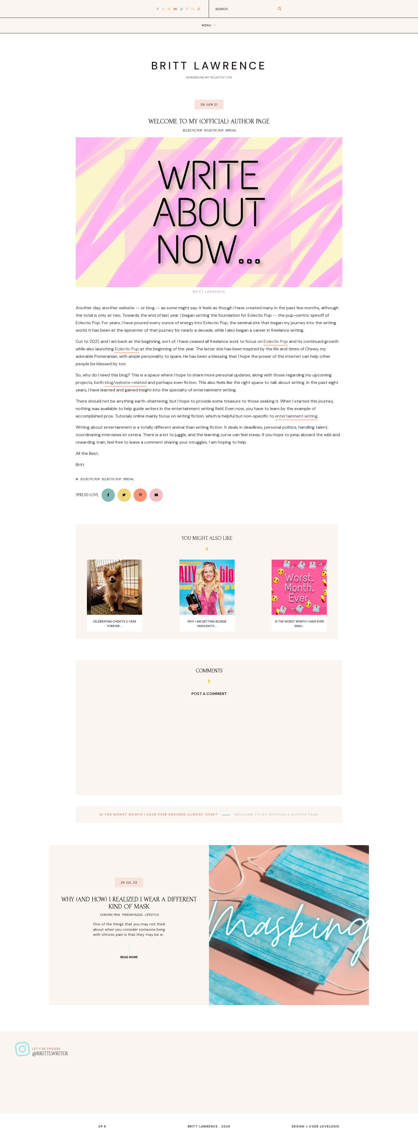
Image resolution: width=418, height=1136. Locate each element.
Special (231, 130)
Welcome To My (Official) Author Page (209, 121)
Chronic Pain (110, 915)
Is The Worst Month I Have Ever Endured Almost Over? (159, 814)
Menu (206, 25)
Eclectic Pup (213, 130)
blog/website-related (126, 382)
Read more (129, 957)
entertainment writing (296, 416)
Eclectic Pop (192, 130)
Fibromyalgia (132, 915)
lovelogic (330, 1126)
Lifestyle (152, 915)
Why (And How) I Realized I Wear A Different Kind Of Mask (129, 903)
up (102, 1126)
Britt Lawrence (209, 66)
